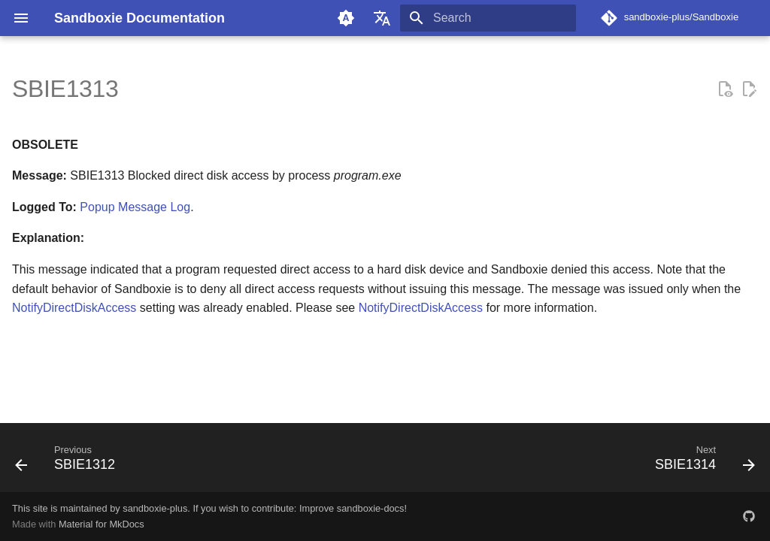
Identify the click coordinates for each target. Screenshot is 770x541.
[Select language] (382, 18)
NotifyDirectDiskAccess (74, 307)
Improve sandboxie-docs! (353, 508)
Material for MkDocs (101, 524)
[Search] (488, 18)
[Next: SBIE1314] (701, 462)
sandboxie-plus (155, 508)
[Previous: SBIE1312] (69, 462)
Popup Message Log (135, 207)
